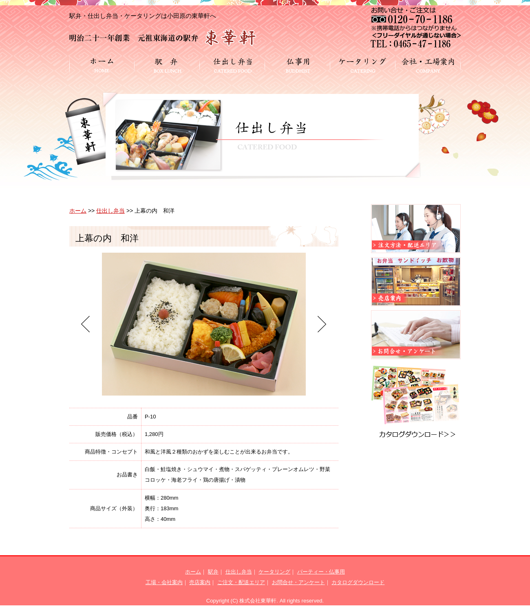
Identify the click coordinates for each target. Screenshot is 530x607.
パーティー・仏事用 (321, 572)
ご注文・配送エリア (241, 582)
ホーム (77, 210)
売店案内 (199, 582)
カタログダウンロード (357, 582)
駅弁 (213, 572)
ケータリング (274, 572)
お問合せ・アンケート (298, 582)
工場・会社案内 (164, 582)
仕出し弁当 (110, 210)
